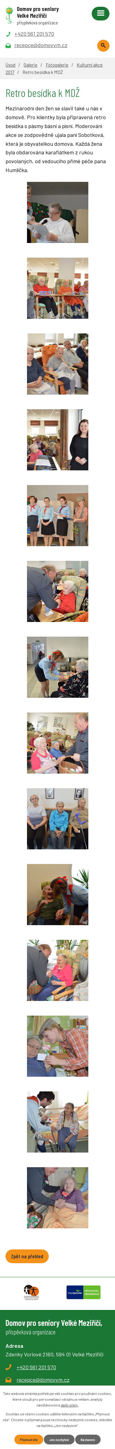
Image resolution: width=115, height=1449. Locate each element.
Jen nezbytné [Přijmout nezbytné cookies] (59, 1439)
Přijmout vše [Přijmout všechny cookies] (29, 1439)
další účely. (70, 1405)
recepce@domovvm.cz (43, 1379)
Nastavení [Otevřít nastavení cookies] (88, 1439)
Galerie (30, 65)
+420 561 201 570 (36, 1367)
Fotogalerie (57, 65)
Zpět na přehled (27, 1256)
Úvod (10, 65)
